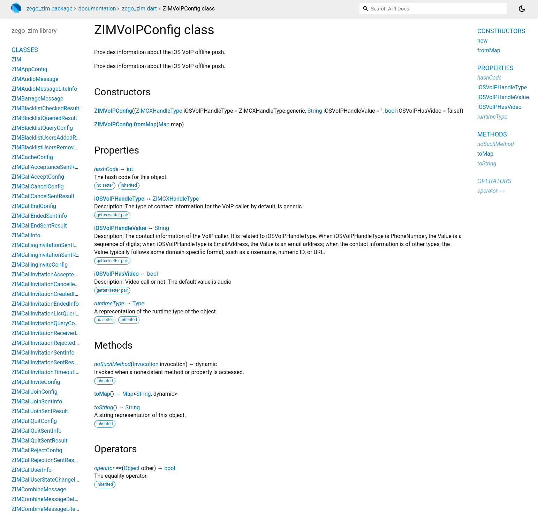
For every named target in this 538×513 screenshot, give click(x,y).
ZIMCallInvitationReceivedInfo (49, 333)
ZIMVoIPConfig (113, 110)
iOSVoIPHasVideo (116, 273)
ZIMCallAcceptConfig (38, 176)
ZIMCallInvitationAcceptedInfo (49, 274)
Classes (25, 49)
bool (390, 110)
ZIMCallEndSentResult (39, 225)
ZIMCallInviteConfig (36, 382)
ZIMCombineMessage (39, 489)
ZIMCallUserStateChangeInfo (48, 479)
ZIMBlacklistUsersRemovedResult (53, 147)
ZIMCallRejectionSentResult (46, 460)
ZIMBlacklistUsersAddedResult (50, 137)
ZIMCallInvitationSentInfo (43, 352)
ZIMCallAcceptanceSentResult (49, 167)
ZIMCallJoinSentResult (40, 411)
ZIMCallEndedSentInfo (39, 216)
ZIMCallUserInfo (32, 470)
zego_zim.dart (139, 8)
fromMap (488, 50)
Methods (492, 134)
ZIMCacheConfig (32, 157)
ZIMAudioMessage (35, 79)
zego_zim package (49, 8)
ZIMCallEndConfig (34, 206)
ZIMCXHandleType (159, 110)
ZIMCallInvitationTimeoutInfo (48, 372)
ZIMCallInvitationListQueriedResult (54, 313)
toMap (102, 394)
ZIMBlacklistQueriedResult (44, 118)
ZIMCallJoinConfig (35, 391)
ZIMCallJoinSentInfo (37, 401)
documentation (97, 8)
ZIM (16, 59)
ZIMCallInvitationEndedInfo (45, 303)
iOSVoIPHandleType (119, 198)
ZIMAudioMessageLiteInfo (44, 89)
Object (132, 468)
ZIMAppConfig (29, 69)
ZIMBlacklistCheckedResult (45, 108)
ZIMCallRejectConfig (37, 450)
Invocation (145, 364)
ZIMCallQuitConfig (34, 421)
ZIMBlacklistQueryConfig (42, 128)
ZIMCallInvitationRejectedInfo (48, 343)
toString (103, 407)
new (482, 40)
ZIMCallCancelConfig (38, 186)
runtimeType (109, 303)
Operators (494, 181)
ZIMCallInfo (26, 235)
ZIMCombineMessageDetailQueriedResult (63, 499)
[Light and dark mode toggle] (522, 8)
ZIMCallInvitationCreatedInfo (47, 294)
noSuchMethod (112, 364)
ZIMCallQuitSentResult (39, 440)
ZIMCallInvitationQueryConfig (48, 323)
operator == (108, 468)
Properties (495, 68)
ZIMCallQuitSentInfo (37, 431)
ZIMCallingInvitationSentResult (50, 255)
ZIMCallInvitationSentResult (46, 362)
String (315, 110)
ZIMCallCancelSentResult (43, 196)
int (130, 169)
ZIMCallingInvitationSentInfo (47, 245)
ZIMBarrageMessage (37, 98)
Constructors (501, 31)
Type (138, 303)
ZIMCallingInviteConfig (40, 264)
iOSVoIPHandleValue (120, 228)
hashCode (106, 169)
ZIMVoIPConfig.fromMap (125, 124)
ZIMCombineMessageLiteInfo (48, 509)
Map (163, 124)
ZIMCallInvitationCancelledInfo (50, 284)
